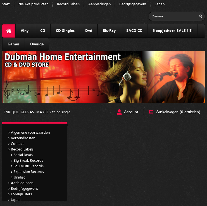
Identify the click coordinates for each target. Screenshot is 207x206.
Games (14, 44)
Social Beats (23, 155)
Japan (160, 4)
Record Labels (68, 4)
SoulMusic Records (29, 166)
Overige (37, 44)
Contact (17, 144)
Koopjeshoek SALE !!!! (172, 31)
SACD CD (134, 31)
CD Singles (65, 31)
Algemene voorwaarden (30, 133)
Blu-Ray (109, 31)
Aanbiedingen (99, 4)
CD (42, 31)
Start (6, 4)
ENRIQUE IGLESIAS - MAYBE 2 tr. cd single (37, 112)
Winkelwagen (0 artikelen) (178, 112)
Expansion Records (29, 172)
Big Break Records (28, 161)
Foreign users (21, 194)
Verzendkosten (23, 138)
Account (131, 112)
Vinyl (25, 31)
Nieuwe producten (33, 4)
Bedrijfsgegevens (132, 4)
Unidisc (19, 177)
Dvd (88, 31)
